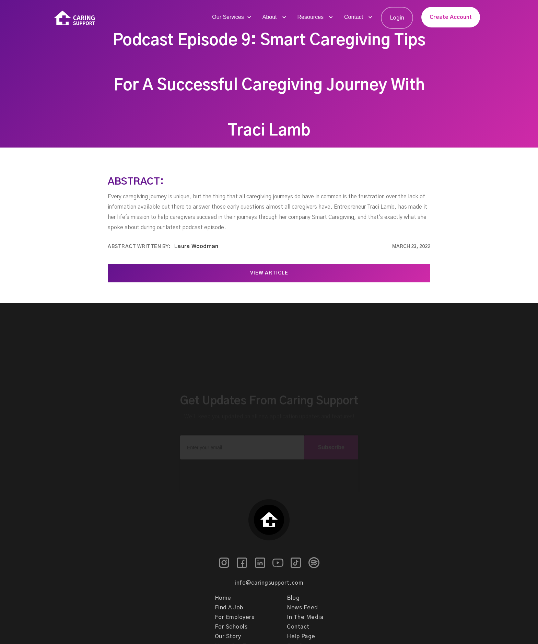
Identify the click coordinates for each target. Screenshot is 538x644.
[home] (74, 18)
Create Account (451, 17)
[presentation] (269, 467)
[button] (231, 17)
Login (397, 18)
